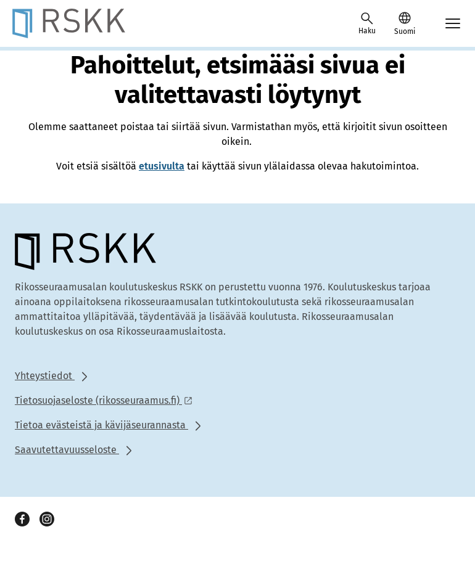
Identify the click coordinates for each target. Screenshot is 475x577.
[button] (404, 23)
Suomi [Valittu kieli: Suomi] (404, 31)
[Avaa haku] (367, 23)
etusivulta (161, 166)
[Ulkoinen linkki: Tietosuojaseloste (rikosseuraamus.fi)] (107, 400)
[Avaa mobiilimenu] (453, 23)
